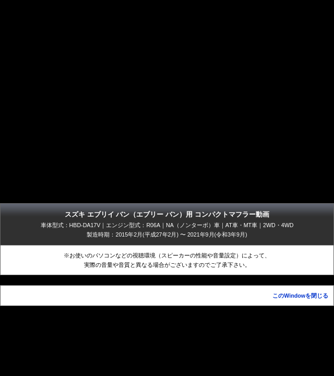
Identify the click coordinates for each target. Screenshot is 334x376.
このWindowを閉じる (300, 295)
